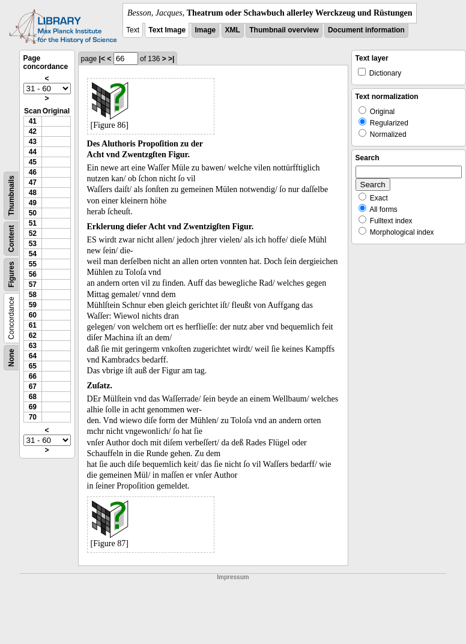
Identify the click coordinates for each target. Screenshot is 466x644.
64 (33, 356)
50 (33, 213)
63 (33, 346)
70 (33, 417)
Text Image (167, 30)
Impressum (233, 577)
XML (232, 30)
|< (102, 59)
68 (33, 397)
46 (33, 172)
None (11, 358)
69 (33, 407)
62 (33, 335)
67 (33, 386)
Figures (11, 274)
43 (33, 141)
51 (33, 223)
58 (33, 294)
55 (33, 264)
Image (205, 30)
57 (33, 284)
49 (33, 203)
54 (33, 254)
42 (33, 131)
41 (33, 121)
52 (33, 233)
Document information (366, 30)
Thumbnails (11, 195)
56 (33, 274)
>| (171, 59)
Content (11, 238)
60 (33, 315)
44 (33, 152)
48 (33, 192)
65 (33, 366)
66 (33, 376)
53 (33, 243)
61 (33, 325)
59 (33, 305)
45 (33, 162)
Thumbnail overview (283, 30)
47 (33, 182)
